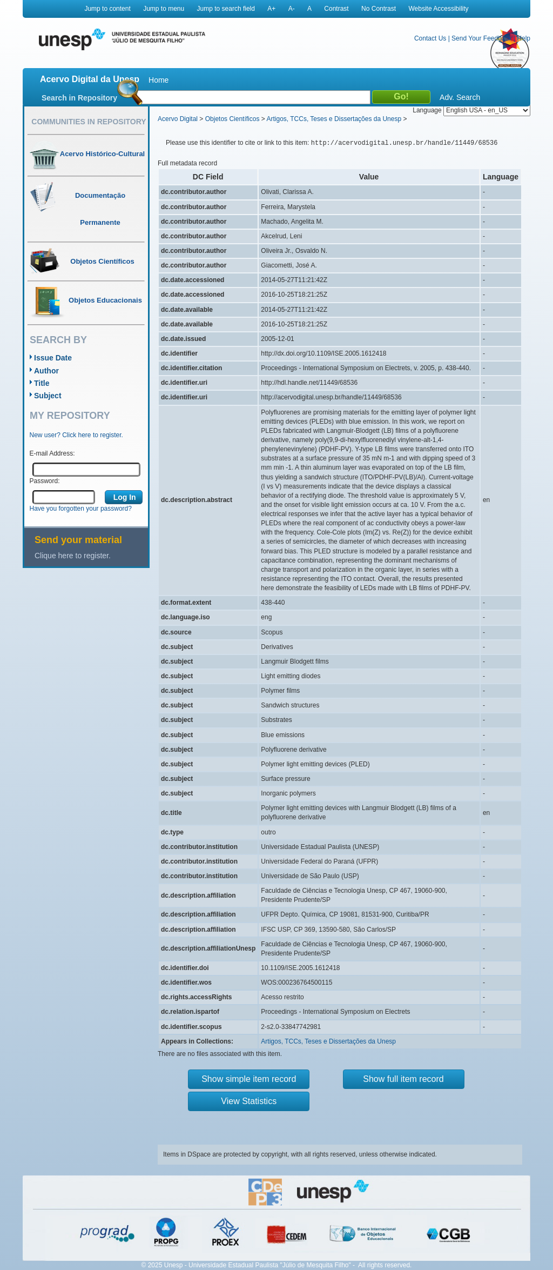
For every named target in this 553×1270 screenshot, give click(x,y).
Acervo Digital (178, 119)
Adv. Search (460, 97)
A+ (271, 8)
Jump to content (107, 8)
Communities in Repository (88, 121)
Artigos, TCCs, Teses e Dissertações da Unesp (333, 119)
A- (291, 8)
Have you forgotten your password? (81, 508)
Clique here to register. (73, 555)
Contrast (336, 8)
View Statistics (248, 1101)
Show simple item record (248, 1079)
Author (46, 370)
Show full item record (403, 1079)
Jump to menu (163, 8)
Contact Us (430, 38)
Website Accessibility (438, 8)
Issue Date (53, 357)
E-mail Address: (52, 453)
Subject (48, 395)
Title (42, 383)
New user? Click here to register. (76, 435)
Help (523, 38)
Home (158, 80)
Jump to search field (226, 8)
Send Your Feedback (481, 38)
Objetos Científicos (232, 119)
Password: (45, 481)
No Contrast (378, 8)
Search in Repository (79, 97)
